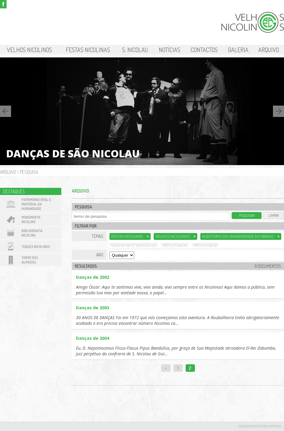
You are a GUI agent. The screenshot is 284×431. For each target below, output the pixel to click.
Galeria (238, 50)
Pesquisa (29, 172)
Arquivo (268, 50)
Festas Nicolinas (88, 50)
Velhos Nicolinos (29, 50)
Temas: (98, 236)
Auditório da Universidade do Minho (241, 236)
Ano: (100, 254)
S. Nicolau (135, 50)
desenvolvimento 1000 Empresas (259, 426)
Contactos (204, 50)
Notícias (169, 50)
